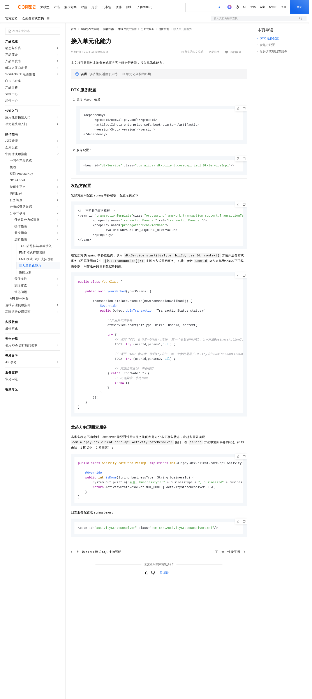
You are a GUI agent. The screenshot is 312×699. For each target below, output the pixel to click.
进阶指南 (164, 29)
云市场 (106, 7)
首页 (73, 29)
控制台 (273, 7)
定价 (95, 7)
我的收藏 (236, 52)
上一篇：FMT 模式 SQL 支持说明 (96, 562)
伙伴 (119, 7)
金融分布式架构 (33, 18)
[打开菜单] (7, 7)
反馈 (164, 583)
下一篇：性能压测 (230, 562)
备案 (262, 7)
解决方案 (70, 7)
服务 (129, 7)
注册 (283, 7)
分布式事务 (147, 29)
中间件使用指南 (127, 29)
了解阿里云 (144, 7)
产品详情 (214, 51)
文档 (253, 7)
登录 (299, 7)
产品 (57, 7)
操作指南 (108, 29)
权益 (84, 7)
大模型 (44, 7)
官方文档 (11, 18)
